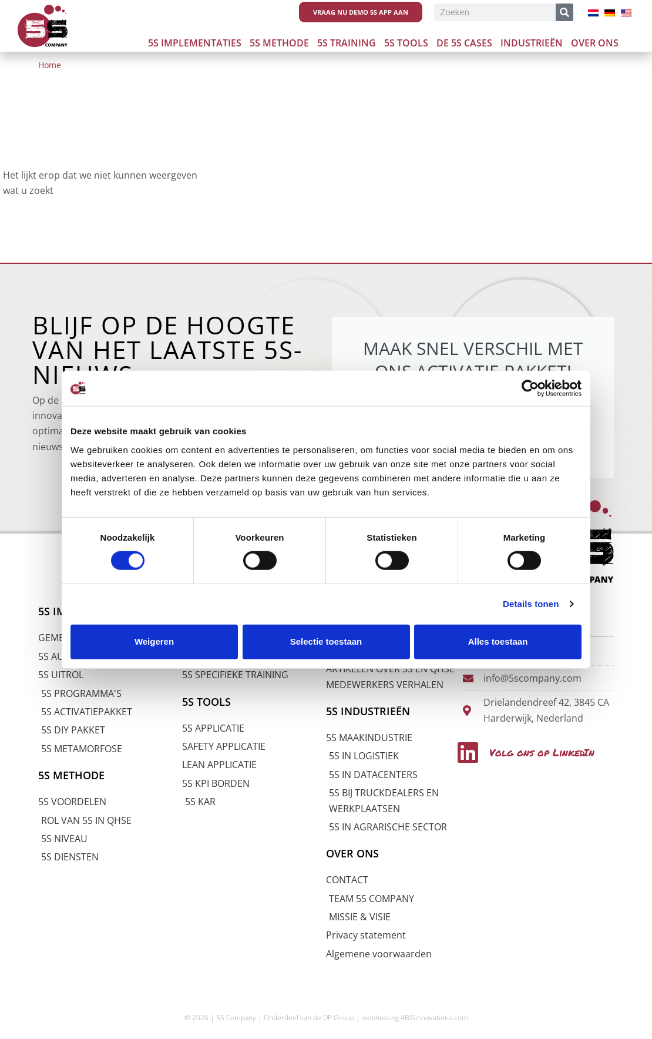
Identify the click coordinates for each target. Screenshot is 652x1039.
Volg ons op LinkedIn (537, 750)
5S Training (346, 43)
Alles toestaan (498, 641)
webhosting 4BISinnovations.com (415, 1018)
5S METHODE (73, 775)
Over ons (595, 43)
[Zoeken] (564, 12)
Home (49, 65)
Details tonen (531, 604)
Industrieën (531, 43)
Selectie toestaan (326, 641)
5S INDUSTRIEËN (370, 711)
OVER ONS (354, 853)
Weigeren (154, 641)
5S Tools (406, 43)
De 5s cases (464, 43)
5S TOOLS (207, 701)
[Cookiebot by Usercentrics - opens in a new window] (530, 388)
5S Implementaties (194, 43)
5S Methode (279, 43)
